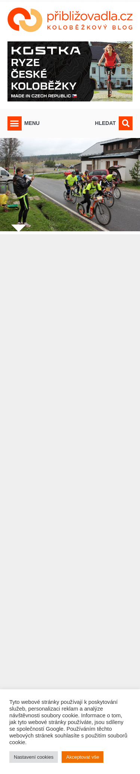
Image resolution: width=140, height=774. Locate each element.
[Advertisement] (70, 489)
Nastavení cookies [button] (33, 757)
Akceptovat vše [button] (82, 757)
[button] (14, 123)
